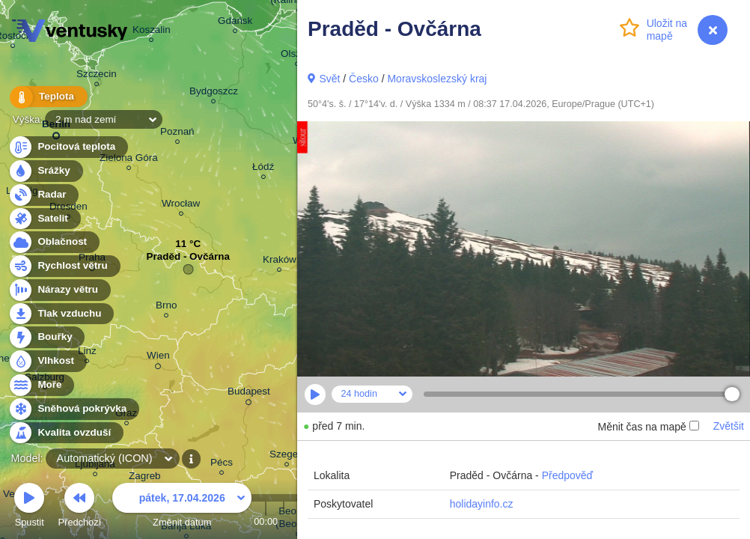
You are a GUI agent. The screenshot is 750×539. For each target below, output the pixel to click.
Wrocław (181, 205)
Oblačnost (53, 242)
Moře (41, 385)
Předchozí (80, 507)
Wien (158, 358)
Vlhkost (47, 361)
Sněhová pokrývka (73, 409)
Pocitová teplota (67, 147)
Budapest (249, 394)
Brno (166, 307)
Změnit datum (181, 507)
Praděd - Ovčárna (188, 260)
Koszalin (151, 32)
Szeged (286, 456)
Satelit (44, 219)
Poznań (177, 133)
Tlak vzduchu (61, 314)
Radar (43, 195)
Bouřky (46, 337)
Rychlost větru (64, 266)
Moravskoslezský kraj (437, 79)
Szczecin (96, 76)
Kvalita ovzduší (65, 433)
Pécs (221, 464)
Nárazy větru (59, 290)
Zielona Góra (129, 160)
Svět (329, 79)
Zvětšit (728, 426)
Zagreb (145, 478)
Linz (87, 353)
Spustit (29, 507)
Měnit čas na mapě (647, 427)
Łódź (263, 169)
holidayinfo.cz (481, 504)
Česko (364, 79)
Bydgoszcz (213, 93)
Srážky (45, 171)
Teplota (46, 97)
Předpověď (568, 475)
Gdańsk (235, 23)
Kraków (279, 262)
